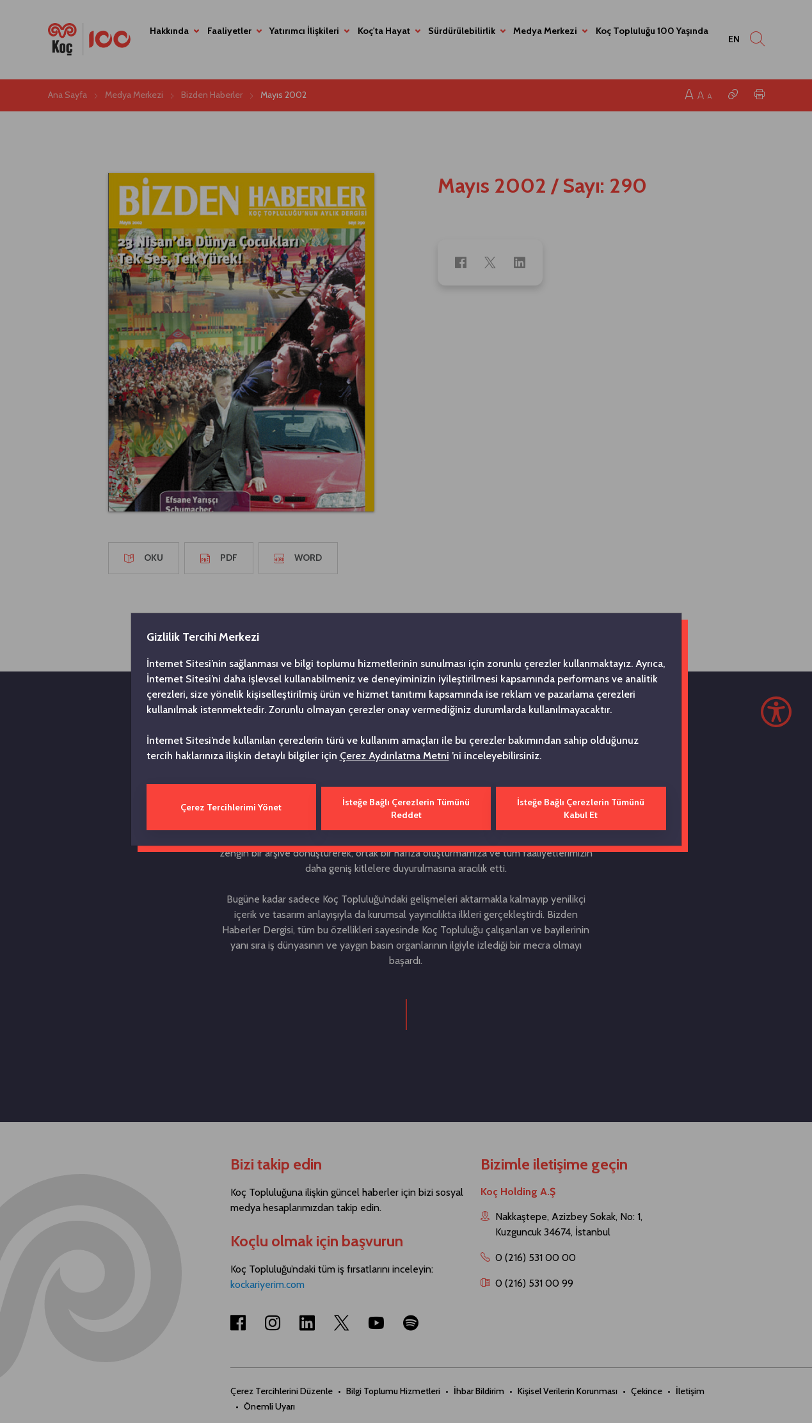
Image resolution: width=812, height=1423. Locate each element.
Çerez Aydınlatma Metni (394, 757)
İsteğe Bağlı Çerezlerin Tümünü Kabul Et (581, 807)
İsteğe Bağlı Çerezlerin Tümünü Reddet (406, 807)
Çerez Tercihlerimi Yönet (230, 807)
